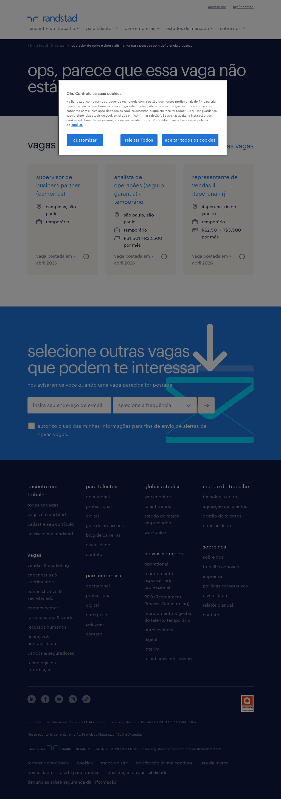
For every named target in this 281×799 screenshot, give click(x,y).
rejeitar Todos (139, 139)
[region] (142, 117)
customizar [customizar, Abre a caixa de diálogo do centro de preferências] (85, 139)
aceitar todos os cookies (190, 139)
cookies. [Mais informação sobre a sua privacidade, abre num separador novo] (77, 124)
